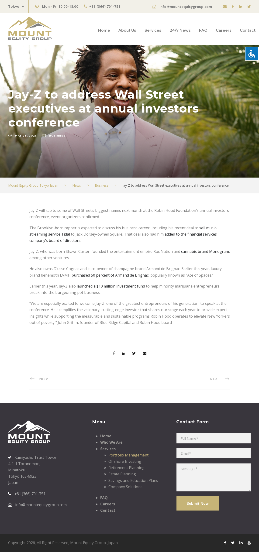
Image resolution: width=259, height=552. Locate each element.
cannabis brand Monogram (205, 251)
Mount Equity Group (88, 542)
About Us (127, 30)
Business (57, 135)
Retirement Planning (126, 467)
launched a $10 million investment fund (111, 286)
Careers (223, 30)
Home (104, 30)
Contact (248, 30)
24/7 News (180, 30)
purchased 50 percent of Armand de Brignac (110, 275)
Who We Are (111, 442)
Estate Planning (122, 474)
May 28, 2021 (25, 135)
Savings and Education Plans (133, 480)
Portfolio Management (128, 455)
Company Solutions (125, 486)
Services (153, 30)
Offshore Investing (124, 461)
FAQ (203, 30)
